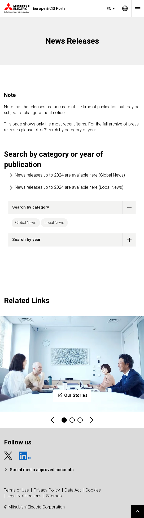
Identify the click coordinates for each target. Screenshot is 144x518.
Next (91, 420)
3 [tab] (80, 420)
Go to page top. (137, 511)
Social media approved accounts (42, 469)
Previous (53, 420)
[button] (129, 207)
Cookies (93, 490)
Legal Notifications (23, 495)
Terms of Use (16, 490)
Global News (25, 222)
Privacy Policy (47, 490)
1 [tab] (64, 420)
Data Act (73, 490)
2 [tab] (72, 420)
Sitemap (54, 495)
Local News (54, 222)
